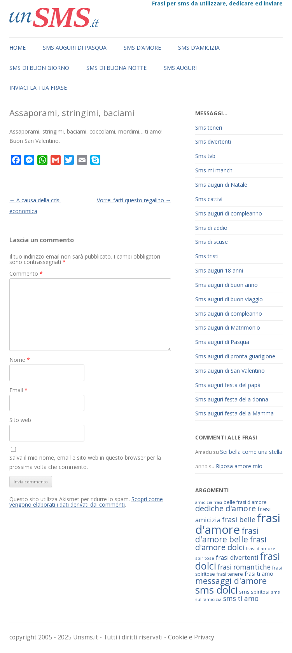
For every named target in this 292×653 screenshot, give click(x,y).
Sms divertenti (213, 141)
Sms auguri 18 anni (219, 270)
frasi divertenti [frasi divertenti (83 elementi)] (237, 557)
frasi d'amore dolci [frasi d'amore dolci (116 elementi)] (230, 543)
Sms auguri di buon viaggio (229, 299)
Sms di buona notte (116, 67)
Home (17, 47)
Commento (26, 273)
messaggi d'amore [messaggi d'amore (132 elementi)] (231, 580)
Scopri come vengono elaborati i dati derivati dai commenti (86, 501)
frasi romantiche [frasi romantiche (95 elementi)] (244, 567)
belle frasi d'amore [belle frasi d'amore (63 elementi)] (245, 502)
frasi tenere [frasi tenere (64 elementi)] (230, 574)
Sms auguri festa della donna (231, 399)
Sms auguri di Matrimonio (227, 327)
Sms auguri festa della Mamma (234, 413)
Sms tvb (205, 156)
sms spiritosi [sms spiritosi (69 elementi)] (254, 591)
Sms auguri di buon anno (226, 284)
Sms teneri (208, 127)
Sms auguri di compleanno (228, 213)
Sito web (20, 420)
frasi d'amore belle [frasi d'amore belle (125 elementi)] (227, 535)
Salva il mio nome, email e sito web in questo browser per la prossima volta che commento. (85, 462)
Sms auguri (180, 67)
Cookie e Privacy (191, 637)
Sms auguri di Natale (221, 184)
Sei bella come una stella (251, 451)
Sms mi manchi (214, 170)
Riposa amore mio (239, 466)
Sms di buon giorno (39, 67)
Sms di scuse (211, 241)
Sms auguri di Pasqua (75, 47)
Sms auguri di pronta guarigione (235, 356)
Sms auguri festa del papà (228, 385)
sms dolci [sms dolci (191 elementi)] (216, 590)
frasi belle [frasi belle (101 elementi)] (238, 519)
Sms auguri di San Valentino (230, 370)
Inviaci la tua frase (38, 87)
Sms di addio (211, 227)
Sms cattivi (208, 199)
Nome (19, 359)
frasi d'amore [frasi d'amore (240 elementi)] (237, 523)
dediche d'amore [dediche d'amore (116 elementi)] (225, 508)
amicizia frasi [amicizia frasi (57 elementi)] (208, 502)
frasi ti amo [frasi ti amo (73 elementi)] (259, 573)
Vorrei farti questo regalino (134, 200)
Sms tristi (207, 256)
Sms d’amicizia (199, 47)
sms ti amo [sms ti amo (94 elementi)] (241, 598)
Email (18, 390)
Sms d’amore (142, 47)
